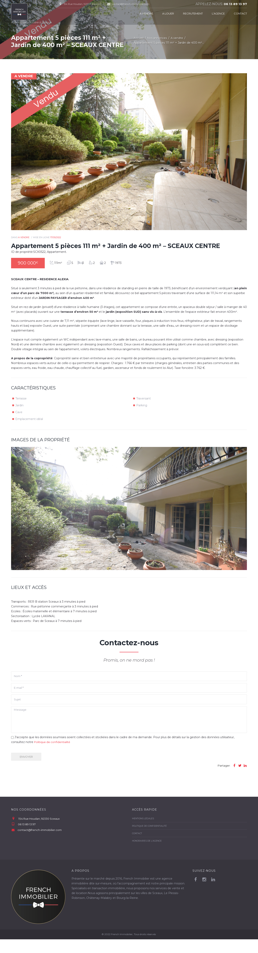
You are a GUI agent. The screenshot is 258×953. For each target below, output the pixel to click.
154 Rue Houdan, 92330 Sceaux (40, 832)
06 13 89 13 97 (235, 4)
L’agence (218, 13)
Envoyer (28, 769)
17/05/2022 (56, 237)
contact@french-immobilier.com (133, 3)
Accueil (139, 38)
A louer (168, 13)
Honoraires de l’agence (147, 854)
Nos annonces (158, 38)
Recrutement (193, 13)
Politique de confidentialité (53, 754)
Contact (240, 13)
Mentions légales (143, 832)
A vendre (146, 13)
